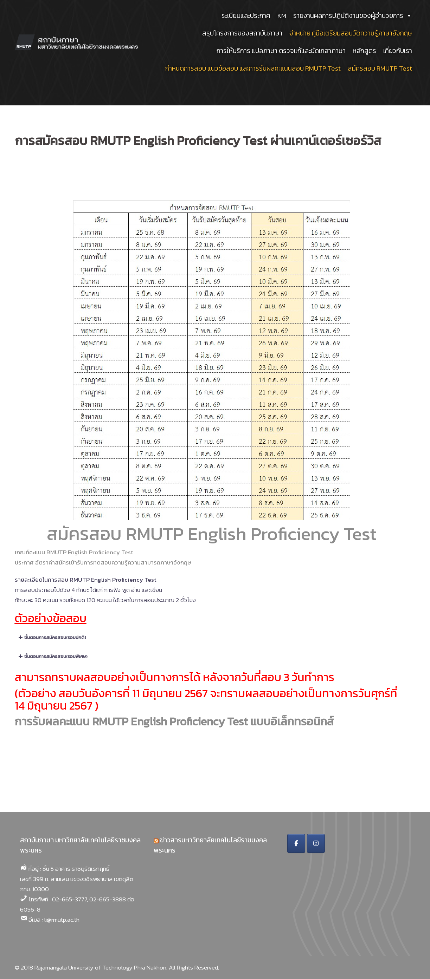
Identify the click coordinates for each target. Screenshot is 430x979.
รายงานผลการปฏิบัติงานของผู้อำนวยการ (352, 16)
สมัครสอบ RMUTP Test (380, 68)
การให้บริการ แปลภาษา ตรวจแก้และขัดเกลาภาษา (281, 51)
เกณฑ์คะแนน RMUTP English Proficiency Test (74, 552)
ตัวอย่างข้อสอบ (50, 618)
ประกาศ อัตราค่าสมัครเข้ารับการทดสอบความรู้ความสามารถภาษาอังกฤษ (103, 562)
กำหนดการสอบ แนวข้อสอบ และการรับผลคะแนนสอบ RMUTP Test (253, 68)
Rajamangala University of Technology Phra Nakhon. (100, 967)
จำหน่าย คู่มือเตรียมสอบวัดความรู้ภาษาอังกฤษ (350, 33)
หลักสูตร (364, 51)
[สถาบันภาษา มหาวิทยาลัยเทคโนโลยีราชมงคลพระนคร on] (336, 843)
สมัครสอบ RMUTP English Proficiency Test (212, 533)
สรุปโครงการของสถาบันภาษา (242, 33)
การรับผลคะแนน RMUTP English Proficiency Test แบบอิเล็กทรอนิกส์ (174, 721)
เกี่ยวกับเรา (397, 51)
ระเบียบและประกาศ (246, 16)
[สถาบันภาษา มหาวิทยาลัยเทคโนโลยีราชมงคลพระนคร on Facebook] (296, 843)
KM (281, 16)
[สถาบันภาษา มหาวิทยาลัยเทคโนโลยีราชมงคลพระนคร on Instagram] (316, 843)
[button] (212, 638)
